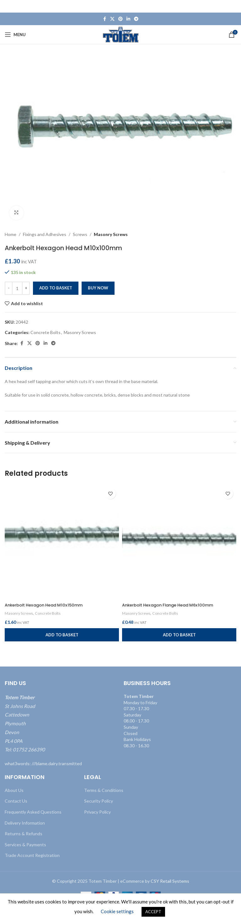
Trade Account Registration (32, 855)
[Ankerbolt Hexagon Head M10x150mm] (62, 542)
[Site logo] (120, 34)
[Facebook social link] (104, 19)
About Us (14, 790)
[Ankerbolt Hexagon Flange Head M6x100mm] (179, 542)
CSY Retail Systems (170, 881)
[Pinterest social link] (120, 19)
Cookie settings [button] (117, 911)
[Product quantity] (17, 288)
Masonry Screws (111, 234)
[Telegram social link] (136, 19)
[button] (62, 634)
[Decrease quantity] (9, 288)
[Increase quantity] (26, 288)
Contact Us (16, 801)
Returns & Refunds (23, 833)
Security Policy (98, 801)
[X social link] (112, 19)
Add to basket (55, 287)
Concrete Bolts (45, 332)
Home (10, 234)
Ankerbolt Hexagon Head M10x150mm (47, 605)
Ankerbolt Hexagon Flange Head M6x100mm (172, 605)
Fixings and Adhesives (44, 234)
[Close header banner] (233, 6)
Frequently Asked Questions (33, 812)
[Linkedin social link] (128, 19)
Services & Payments (25, 844)
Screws (80, 234)
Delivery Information (25, 823)
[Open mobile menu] (15, 34)
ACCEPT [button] (153, 911)
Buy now (98, 287)
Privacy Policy (97, 812)
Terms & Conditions (103, 790)
